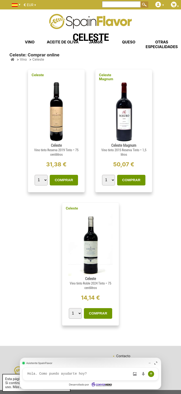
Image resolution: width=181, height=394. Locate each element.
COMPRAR (64, 180)
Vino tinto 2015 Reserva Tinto (120, 150)
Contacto (123, 356)
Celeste (38, 75)
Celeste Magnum (106, 77)
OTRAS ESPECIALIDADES (162, 44)
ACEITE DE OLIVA (62, 42)
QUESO (129, 42)
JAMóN (96, 42)
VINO (30, 42)
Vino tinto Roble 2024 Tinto (88, 283)
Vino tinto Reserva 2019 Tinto (53, 150)
